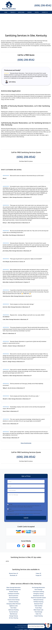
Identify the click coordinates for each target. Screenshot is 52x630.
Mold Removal (13, 599)
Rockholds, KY (13, 560)
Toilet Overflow (38, 591)
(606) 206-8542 (42, 5)
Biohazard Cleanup (38, 585)
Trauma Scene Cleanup (13, 585)
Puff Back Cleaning (38, 587)
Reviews (30, 12)
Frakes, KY (38, 558)
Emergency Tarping (38, 579)
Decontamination (13, 583)
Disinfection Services (38, 581)
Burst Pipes (13, 593)
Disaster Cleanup (13, 577)
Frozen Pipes (38, 593)
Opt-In (10, 494)
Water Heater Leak (38, 595)
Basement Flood (38, 589)
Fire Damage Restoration (38, 573)
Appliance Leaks (13, 591)
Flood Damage (38, 597)
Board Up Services (13, 581)
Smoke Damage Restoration (13, 575)
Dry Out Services (13, 597)
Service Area (21, 12)
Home (5, 12)
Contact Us (45, 12)
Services (13, 13)
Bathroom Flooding (14, 595)
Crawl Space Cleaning (38, 577)
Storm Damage (38, 575)
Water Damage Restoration (13, 573)
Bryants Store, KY (13, 558)
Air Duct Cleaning (13, 603)
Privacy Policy (21, 499)
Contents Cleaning (13, 587)
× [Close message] (43, 625)
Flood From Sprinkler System (38, 583)
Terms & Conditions (29, 499)
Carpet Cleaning (38, 601)
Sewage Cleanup (13, 601)
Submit (26, 503)
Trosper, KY (38, 560)
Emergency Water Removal (13, 589)
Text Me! (10, 489)
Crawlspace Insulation (13, 579)
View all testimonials (26, 428)
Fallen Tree (38, 599)
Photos (37, 12)
